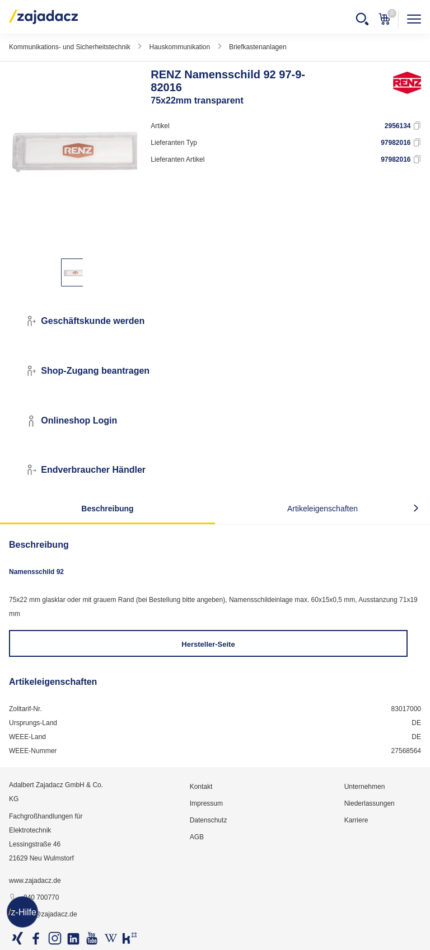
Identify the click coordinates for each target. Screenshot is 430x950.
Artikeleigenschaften (322, 508)
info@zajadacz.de (43, 914)
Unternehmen (364, 787)
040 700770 (34, 898)
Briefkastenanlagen (258, 47)
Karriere (356, 820)
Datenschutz (208, 820)
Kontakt (201, 787)
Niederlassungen (369, 803)
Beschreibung (107, 508)
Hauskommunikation (179, 47)
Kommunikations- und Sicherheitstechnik (69, 47)
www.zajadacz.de (35, 881)
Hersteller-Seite (208, 644)
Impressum (206, 803)
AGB (197, 837)
